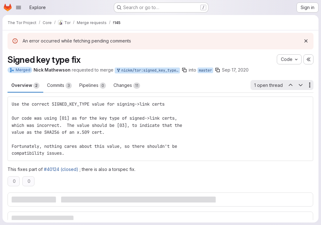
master (205, 70)
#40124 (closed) (61, 169)
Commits (59, 85)
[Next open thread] (301, 85)
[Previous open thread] (290, 85)
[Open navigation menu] (18, 7)
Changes (126, 85)
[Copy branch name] (184, 70)
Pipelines (92, 85)
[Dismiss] (306, 41)
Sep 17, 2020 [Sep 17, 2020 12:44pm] (235, 69)
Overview (25, 85)
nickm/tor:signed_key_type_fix (148, 70)
